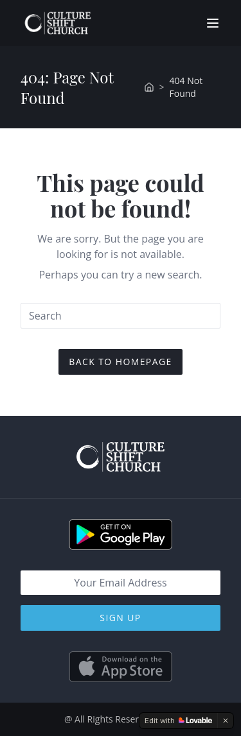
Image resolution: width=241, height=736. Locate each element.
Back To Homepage (120, 361)
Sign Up (120, 618)
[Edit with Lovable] (178, 720)
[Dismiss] (225, 720)
